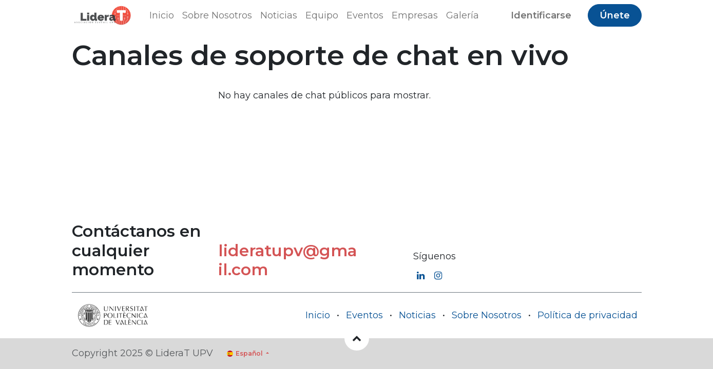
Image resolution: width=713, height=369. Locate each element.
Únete (615, 15)
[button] (356, 338)
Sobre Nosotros (487, 315)
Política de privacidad (587, 315)
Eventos (364, 315)
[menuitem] (161, 16)
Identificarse (541, 15)
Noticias (417, 315)
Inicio (317, 315)
